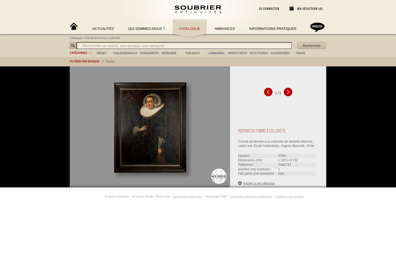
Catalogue (189, 29)
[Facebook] (95, 196)
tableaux (192, 53)
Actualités (103, 29)
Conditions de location (289, 196)
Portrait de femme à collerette (102, 38)
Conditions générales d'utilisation (251, 196)
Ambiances (224, 29)
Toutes (110, 61)
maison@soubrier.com (187, 196)
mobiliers (169, 53)
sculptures (259, 53)
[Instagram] (101, 196)
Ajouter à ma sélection (256, 183)
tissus (300, 53)
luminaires (216, 53)
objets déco (237, 53)
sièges (101, 53)
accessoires (280, 53)
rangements (149, 53)
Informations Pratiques (272, 29)
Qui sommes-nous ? (146, 29)
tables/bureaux (125, 53)
